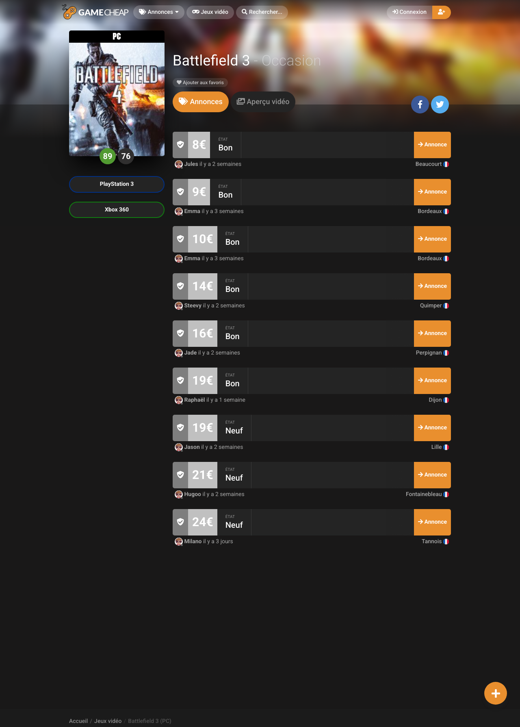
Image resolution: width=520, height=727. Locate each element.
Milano (189, 541)
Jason (188, 447)
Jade (186, 353)
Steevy (189, 306)
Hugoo (189, 494)
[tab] (201, 101)
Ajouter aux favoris (200, 82)
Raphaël (190, 400)
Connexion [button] (409, 12)
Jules (187, 164)
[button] (262, 12)
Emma (188, 211)
